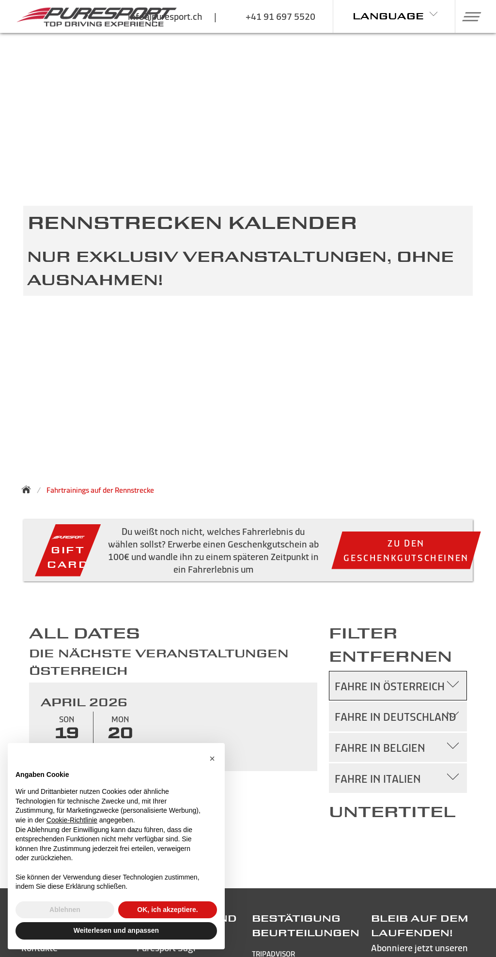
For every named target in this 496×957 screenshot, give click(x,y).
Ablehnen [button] (64, 909)
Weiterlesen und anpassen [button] (116, 930)
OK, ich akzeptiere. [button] (167, 909)
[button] (468, 16)
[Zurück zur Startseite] (29, 489)
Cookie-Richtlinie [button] (71, 820)
